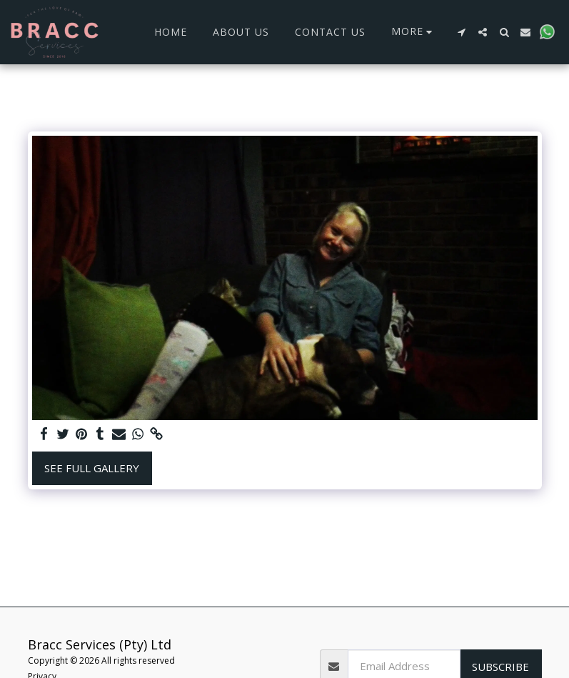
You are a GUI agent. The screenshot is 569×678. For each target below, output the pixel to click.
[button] (461, 32)
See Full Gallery (91, 468)
